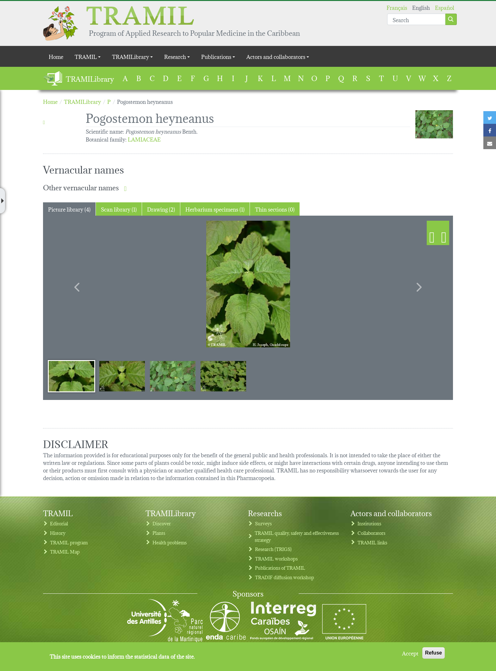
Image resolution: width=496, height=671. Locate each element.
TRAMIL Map (65, 551)
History (57, 532)
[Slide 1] (71, 376)
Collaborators (371, 532)
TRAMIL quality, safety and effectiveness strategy (297, 536)
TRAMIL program (69, 542)
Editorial (59, 523)
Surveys (263, 523)
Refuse (433, 652)
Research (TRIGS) (273, 549)
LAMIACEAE (144, 139)
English (421, 7)
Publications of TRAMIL (280, 567)
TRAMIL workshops (276, 558)
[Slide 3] (172, 376)
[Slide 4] (223, 376)
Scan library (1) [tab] (119, 209)
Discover (161, 523)
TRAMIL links (372, 542)
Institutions (369, 523)
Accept (410, 653)
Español (444, 7)
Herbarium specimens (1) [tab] (215, 209)
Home (56, 56)
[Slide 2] (122, 376)
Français (397, 7)
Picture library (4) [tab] (69, 209)
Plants (158, 532)
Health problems (169, 542)
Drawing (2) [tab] (161, 209)
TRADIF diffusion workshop (284, 577)
